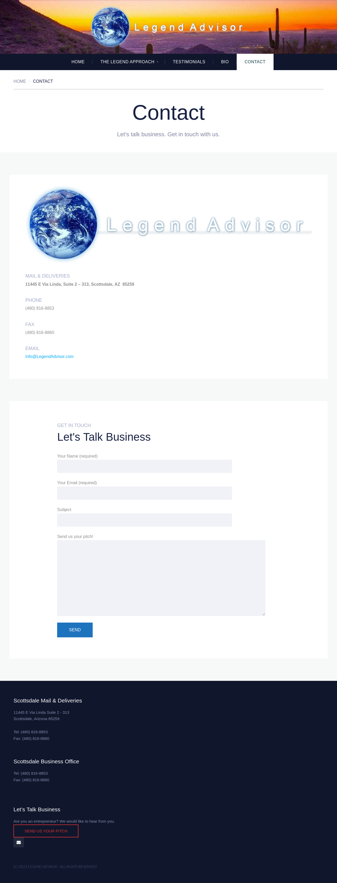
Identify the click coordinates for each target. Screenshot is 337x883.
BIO (225, 62)
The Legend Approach (127, 62)
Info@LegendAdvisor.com (49, 356)
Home (78, 62)
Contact (255, 62)
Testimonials (189, 62)
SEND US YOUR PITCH (45, 831)
